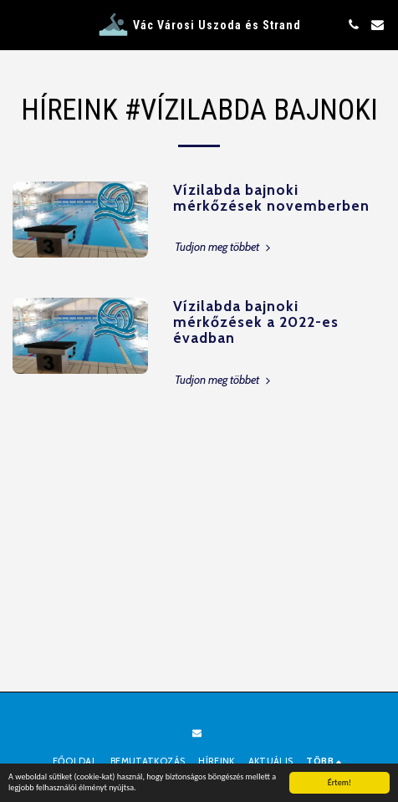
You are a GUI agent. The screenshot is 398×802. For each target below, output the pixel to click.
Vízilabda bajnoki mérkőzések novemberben (271, 197)
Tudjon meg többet (224, 247)
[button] (18, 24)
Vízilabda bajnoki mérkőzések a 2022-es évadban (256, 322)
